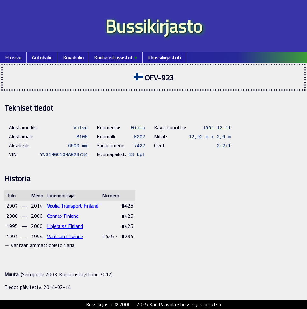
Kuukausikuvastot (115, 57)
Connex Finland (63, 216)
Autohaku (42, 57)
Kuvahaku (73, 57)
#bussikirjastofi (164, 57)
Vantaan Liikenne (65, 236)
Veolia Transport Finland (72, 205)
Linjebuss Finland (65, 226)
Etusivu (13, 57)
